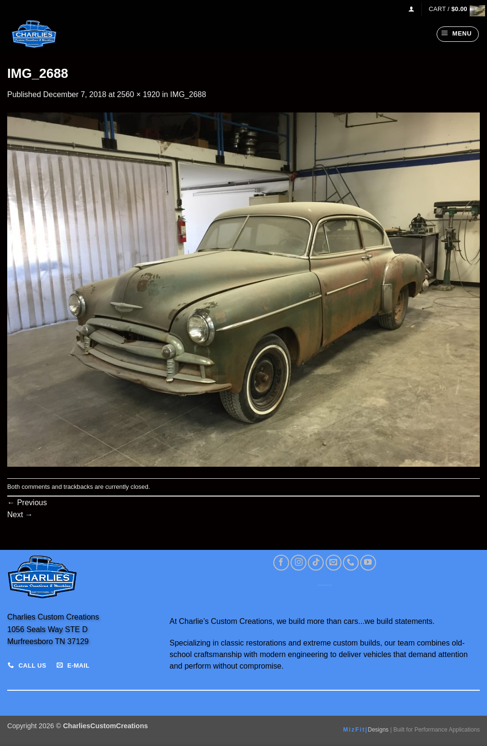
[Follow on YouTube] (368, 563)
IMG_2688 (188, 94)
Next (20, 514)
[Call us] (351, 563)
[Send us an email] (333, 563)
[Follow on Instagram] (298, 563)
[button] (411, 9)
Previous (27, 502)
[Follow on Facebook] (281, 563)
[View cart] (454, 9)
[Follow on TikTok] (316, 563)
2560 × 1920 (138, 94)
